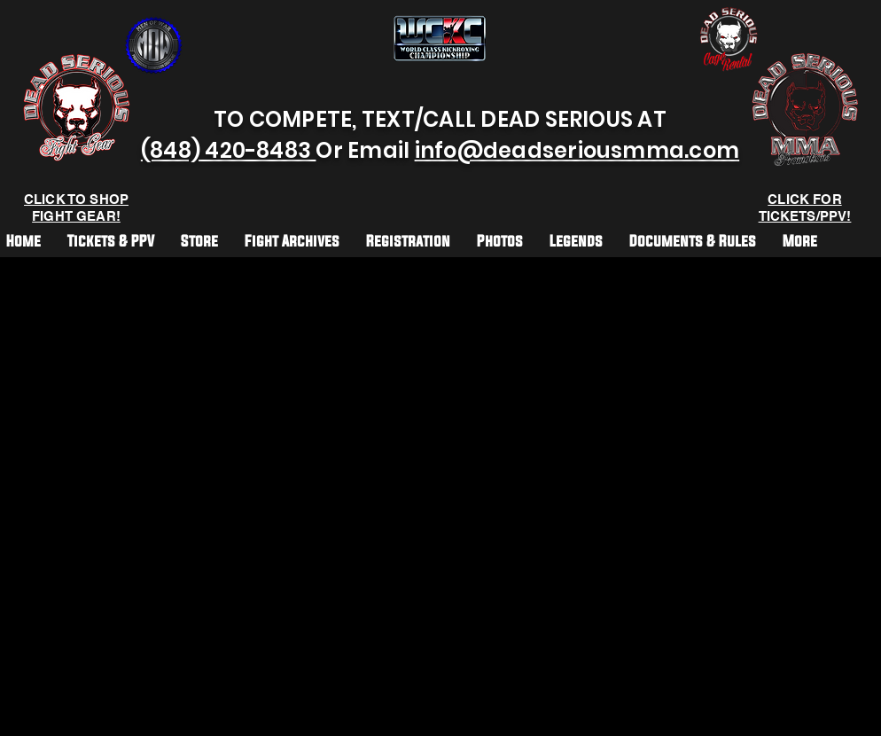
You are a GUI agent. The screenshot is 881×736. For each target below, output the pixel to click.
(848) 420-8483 (228, 150)
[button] (408, 240)
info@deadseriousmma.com (577, 150)
